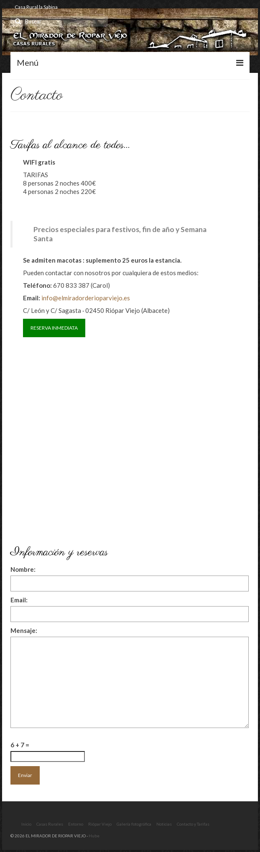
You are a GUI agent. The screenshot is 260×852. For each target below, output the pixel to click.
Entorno (75, 823)
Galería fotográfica (134, 823)
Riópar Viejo (100, 823)
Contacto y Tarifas (193, 823)
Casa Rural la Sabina (36, 7)
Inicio (26, 823)
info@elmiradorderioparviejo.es (85, 298)
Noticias (164, 823)
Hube (94, 835)
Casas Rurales (49, 823)
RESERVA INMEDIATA (54, 328)
